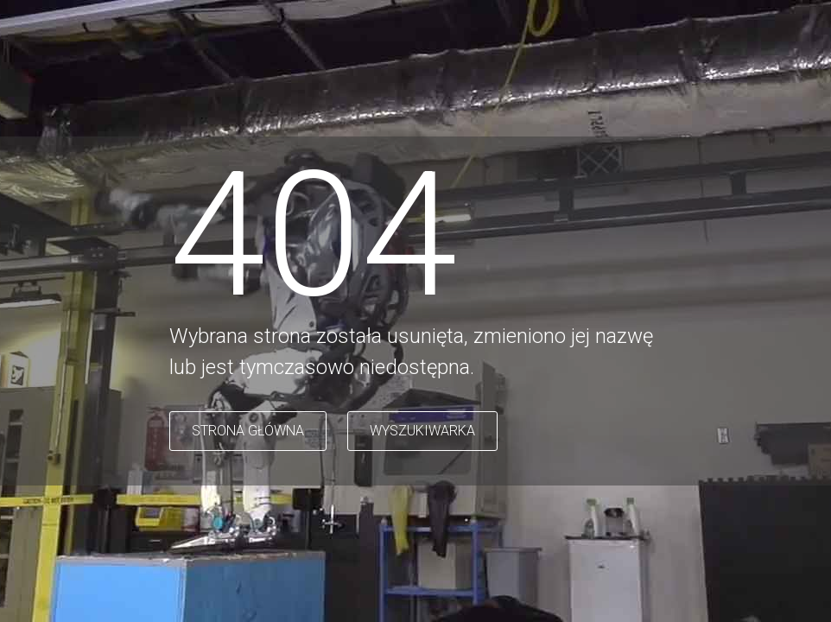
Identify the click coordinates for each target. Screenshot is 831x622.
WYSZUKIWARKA (422, 430)
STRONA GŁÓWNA (248, 430)
